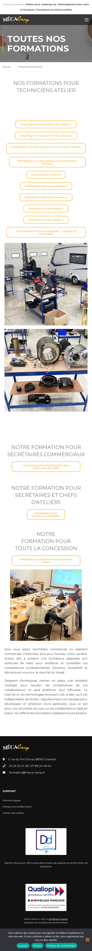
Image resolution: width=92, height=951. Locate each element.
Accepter (23, 945)
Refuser (37, 945)
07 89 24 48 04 (41, 766)
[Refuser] (87, 940)
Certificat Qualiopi (58, 919)
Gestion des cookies (13, 813)
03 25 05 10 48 (18, 766)
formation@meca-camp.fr (27, 772)
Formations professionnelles (54, 9)
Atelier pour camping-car (41, 4)
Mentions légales (12, 800)
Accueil (6, 66)
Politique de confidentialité (17, 806)
